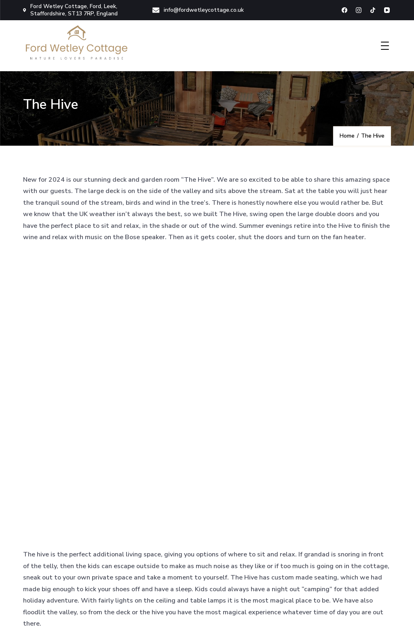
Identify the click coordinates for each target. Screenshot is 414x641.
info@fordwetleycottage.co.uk (198, 10)
